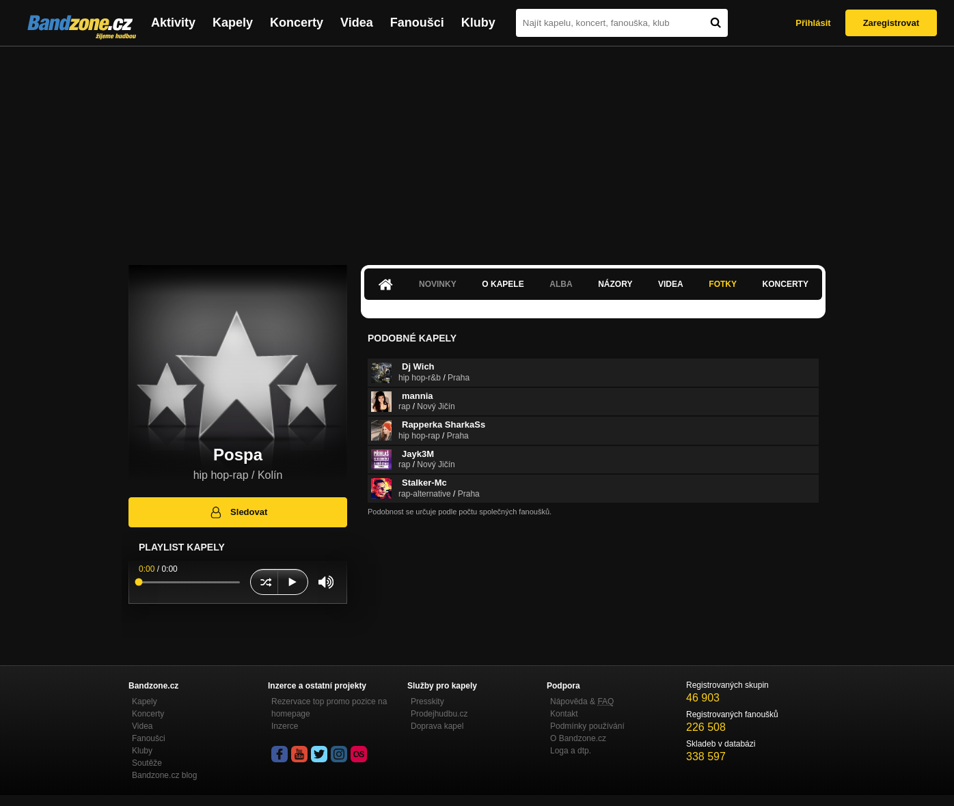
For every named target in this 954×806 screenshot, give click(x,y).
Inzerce (284, 726)
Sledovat (238, 512)
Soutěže (147, 763)
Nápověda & (582, 701)
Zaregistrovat (891, 23)
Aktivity (173, 22)
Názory (615, 284)
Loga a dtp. (570, 750)
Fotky (723, 284)
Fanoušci (417, 22)
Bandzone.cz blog (164, 775)
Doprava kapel (437, 726)
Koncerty (296, 22)
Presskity (427, 701)
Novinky (437, 284)
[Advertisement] (477, 149)
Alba (560, 284)
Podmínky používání (587, 726)
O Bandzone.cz (578, 738)
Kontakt (564, 714)
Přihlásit (812, 23)
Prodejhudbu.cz (439, 714)
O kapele (502, 284)
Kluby (478, 22)
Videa (356, 22)
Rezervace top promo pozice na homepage (329, 708)
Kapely (233, 22)
